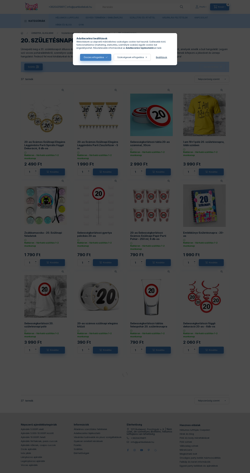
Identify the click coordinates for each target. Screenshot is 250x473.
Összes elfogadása (94, 57)
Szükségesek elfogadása (130, 57)
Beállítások (161, 57)
